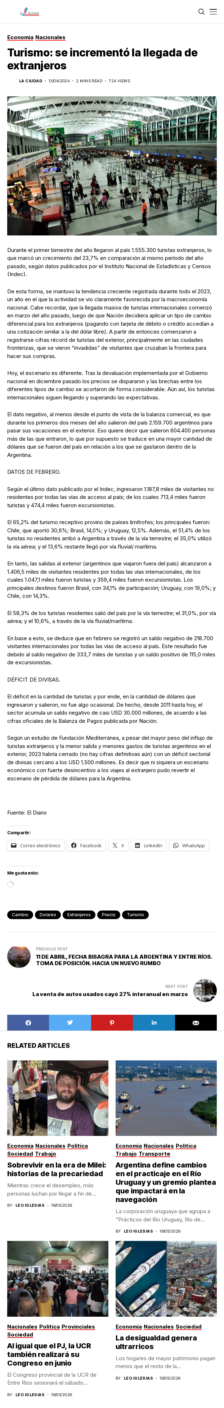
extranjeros (79, 914)
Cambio (20, 914)
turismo (135, 914)
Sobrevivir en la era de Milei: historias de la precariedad (56, 1169)
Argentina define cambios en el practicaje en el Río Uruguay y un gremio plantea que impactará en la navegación (166, 1182)
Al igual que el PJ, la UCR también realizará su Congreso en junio (49, 1354)
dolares (48, 914)
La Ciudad (30, 81)
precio (109, 914)
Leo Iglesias (30, 1205)
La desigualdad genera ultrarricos (156, 1342)
